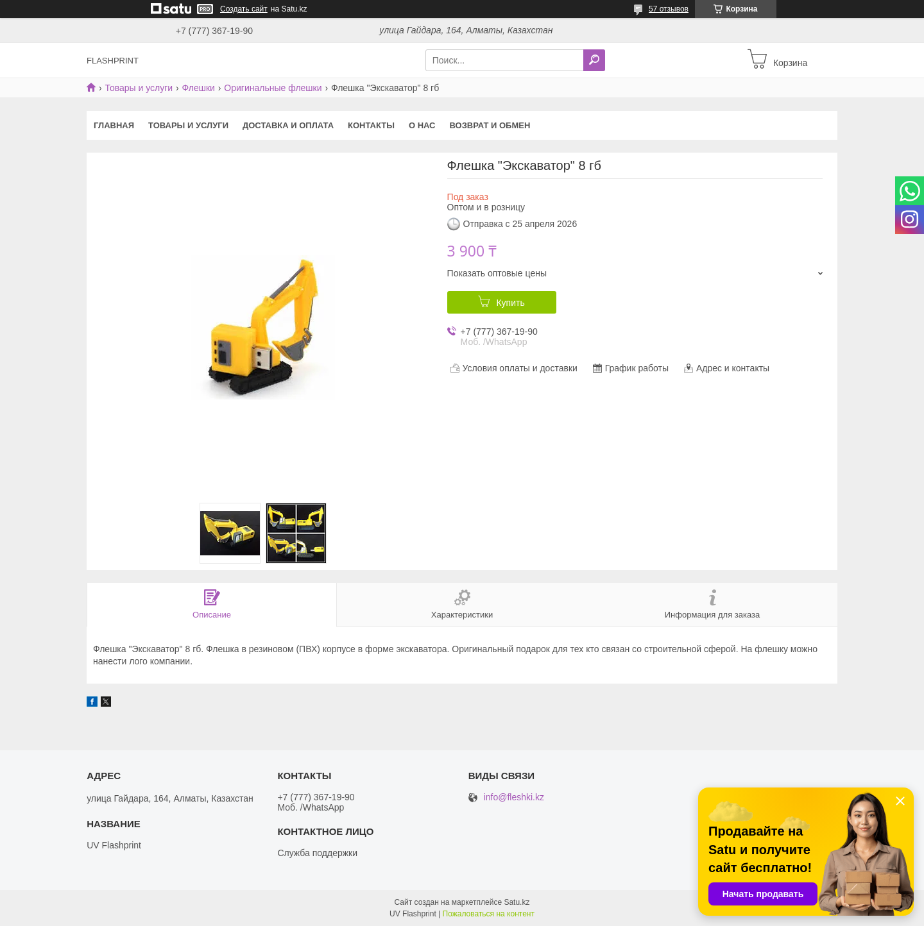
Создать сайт (244, 8)
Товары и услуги (139, 88)
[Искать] (594, 60)
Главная (114, 125)
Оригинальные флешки (272, 88)
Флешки (198, 88)
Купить (510, 303)
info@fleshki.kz (514, 797)
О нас (422, 125)
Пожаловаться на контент (489, 913)
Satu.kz (516, 902)
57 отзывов (669, 8)
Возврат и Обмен (490, 125)
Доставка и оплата (288, 125)
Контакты (371, 125)
